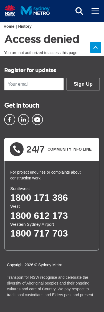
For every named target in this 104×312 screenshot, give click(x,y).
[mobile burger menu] (95, 11)
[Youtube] (37, 119)
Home (9, 26)
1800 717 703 (39, 233)
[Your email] (34, 84)
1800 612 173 (39, 215)
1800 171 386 (39, 197)
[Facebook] (9, 119)
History (24, 26)
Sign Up (83, 84)
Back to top (95, 47)
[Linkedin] (23, 119)
